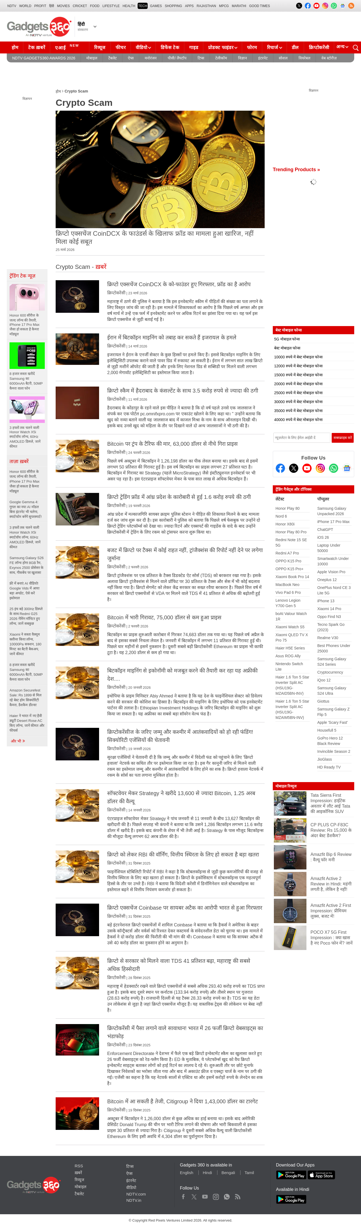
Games (156, 6)
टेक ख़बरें (36, 47)
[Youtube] (307, 468)
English (186, 1172)
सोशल (283, 58)
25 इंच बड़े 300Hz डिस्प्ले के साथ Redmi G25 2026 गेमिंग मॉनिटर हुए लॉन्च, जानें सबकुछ (26, 616)
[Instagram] (320, 468)
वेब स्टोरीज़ (329, 58)
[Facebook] (280, 468)
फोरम (252, 47)
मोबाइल (91, 58)
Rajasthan (206, 6)
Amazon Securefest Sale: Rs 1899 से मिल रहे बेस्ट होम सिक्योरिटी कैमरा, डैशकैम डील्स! (26, 697)
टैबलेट (112, 58)
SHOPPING (173, 6)
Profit (40, 6)
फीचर (121, 47)
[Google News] (347, 468)
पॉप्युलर (323, 499)
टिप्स (201, 58)
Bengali (228, 1172)
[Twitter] (293, 468)
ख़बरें (78, 1172)
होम (15, 47)
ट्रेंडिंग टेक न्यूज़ (22, 276)
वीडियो (141, 47)
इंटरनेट (263, 58)
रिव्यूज (100, 47)
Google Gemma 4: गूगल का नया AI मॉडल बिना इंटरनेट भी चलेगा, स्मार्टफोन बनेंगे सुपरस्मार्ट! (26, 509)
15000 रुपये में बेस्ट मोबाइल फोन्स (298, 375)
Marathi (239, 6)
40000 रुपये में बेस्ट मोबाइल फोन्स (298, 419)
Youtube (205, 1195)
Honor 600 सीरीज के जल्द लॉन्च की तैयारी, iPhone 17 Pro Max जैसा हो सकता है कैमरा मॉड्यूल (25, 481)
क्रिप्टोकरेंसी (319, 47)
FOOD (95, 6)
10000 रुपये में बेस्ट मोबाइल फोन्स (298, 357)
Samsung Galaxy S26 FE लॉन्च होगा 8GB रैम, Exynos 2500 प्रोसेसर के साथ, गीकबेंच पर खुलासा (27, 565)
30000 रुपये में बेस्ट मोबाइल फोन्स (298, 402)
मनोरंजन (151, 58)
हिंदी (51, 6)
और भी (18, 741)
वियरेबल (304, 58)
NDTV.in (133, 1200)
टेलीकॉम (221, 58)
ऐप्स (131, 58)
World (25, 6)
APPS (189, 6)
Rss (237, 1195)
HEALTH (129, 6)
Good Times (259, 6)
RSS (79, 1166)
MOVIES (63, 6)
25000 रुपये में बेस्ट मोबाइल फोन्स (298, 393)
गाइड (193, 47)
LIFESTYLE (110, 6)
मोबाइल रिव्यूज (286, 786)
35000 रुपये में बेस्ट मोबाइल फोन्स (298, 411)
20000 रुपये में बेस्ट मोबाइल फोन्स (298, 384)
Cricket (80, 6)
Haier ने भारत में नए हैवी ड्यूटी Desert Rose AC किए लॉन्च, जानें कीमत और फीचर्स (27, 723)
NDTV (11, 6)
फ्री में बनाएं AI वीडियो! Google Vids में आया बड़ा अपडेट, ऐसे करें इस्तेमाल (24, 590)
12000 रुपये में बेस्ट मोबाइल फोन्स (298, 366)
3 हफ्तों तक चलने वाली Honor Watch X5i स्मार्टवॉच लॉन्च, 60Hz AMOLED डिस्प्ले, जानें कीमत (25, 537)
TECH (142, 6)
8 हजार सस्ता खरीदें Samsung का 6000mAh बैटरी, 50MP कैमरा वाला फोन (26, 672)
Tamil (249, 1172)
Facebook (183, 1195)
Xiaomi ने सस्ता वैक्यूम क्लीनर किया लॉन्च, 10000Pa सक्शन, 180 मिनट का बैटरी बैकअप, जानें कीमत (26, 644)
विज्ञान (242, 58)
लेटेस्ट (280, 499)
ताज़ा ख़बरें (19, 461)
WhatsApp (226, 1195)
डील (295, 47)
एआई (67, 46)
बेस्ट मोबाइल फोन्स (287, 348)
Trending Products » (296, 169)
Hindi (207, 1172)
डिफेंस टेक (170, 47)
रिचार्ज (272, 47)
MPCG (224, 6)
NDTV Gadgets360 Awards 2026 (43, 58)
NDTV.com (136, 1194)
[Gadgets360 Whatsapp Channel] (333, 468)
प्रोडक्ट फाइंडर (220, 47)
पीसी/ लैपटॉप (177, 58)
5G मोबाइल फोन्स (287, 339)
